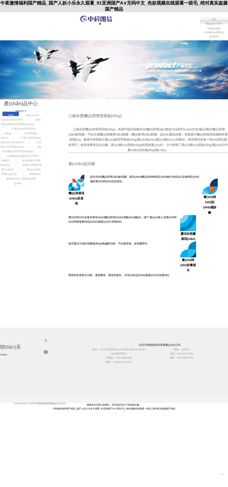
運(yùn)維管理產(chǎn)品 (21, 172)
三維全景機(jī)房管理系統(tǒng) (21, 149)
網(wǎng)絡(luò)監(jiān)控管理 (20, 117)
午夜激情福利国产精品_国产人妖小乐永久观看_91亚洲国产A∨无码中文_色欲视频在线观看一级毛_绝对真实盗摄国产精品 (114, 408)
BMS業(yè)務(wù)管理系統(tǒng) (21, 122)
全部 (10, 115)
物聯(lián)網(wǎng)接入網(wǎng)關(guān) (23, 179)
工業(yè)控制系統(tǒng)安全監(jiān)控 (20, 140)
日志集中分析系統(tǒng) (21, 144)
